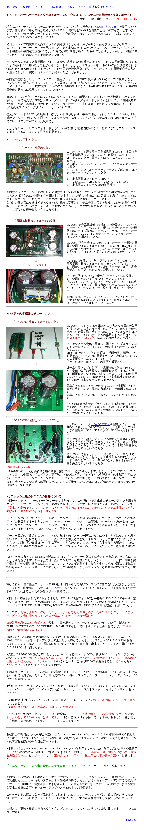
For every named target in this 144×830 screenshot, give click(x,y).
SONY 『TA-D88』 (34, 6)
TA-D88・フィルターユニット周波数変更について (83, 6)
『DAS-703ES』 (100, 424)
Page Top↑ (132, 819)
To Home (12, 6)
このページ (56, 587)
